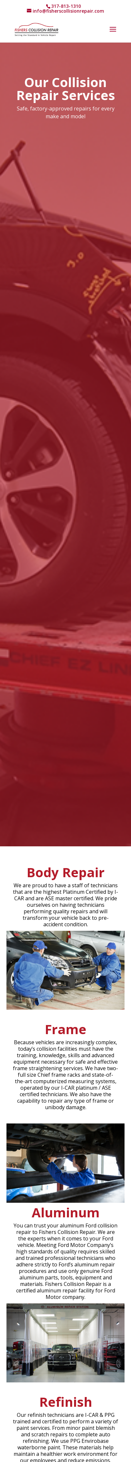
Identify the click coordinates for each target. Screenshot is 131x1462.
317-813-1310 (66, 6)
